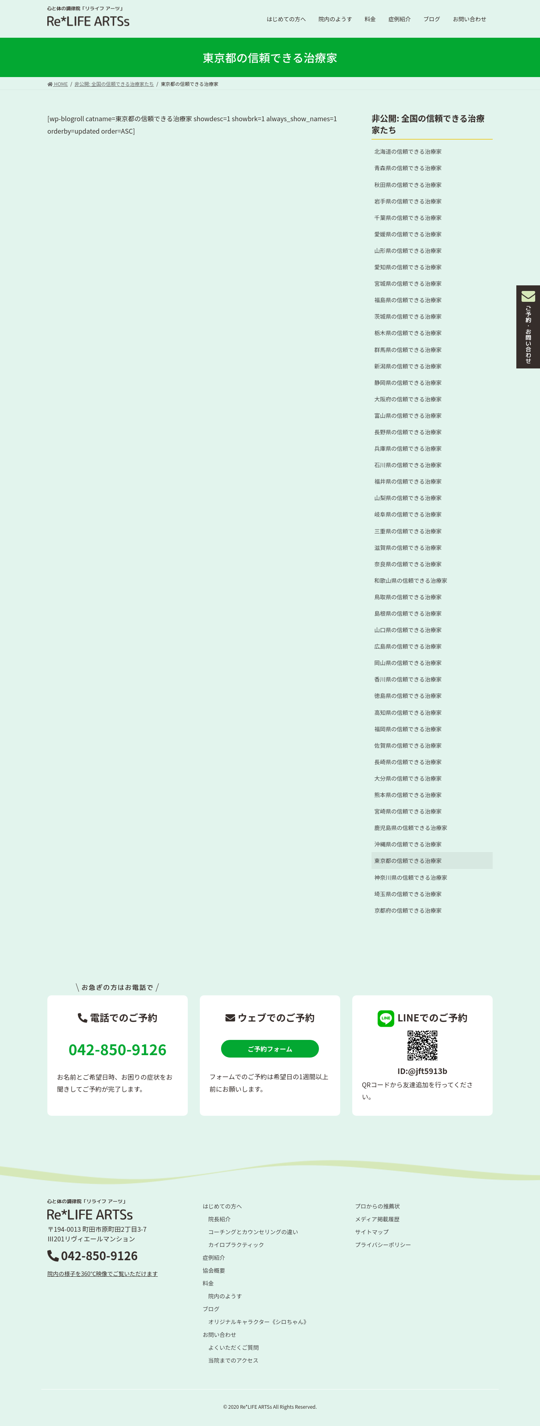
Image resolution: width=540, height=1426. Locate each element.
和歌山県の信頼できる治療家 (410, 580)
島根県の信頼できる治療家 (408, 613)
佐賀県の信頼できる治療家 (408, 745)
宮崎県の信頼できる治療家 (408, 811)
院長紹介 (219, 1219)
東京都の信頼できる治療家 (408, 860)
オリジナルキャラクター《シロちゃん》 (258, 1322)
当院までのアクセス (233, 1360)
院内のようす (225, 1296)
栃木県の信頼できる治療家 (408, 333)
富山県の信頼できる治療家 (408, 415)
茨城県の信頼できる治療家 (408, 316)
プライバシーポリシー (383, 1245)
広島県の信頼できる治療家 (408, 646)
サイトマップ (372, 1232)
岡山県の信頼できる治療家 (408, 663)
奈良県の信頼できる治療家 (408, 564)
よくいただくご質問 (233, 1347)
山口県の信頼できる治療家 (408, 630)
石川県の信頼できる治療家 (408, 465)
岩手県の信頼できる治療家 (408, 201)
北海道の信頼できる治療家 (408, 151)
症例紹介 (214, 1257)
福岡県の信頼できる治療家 (408, 729)
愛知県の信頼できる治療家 (408, 267)
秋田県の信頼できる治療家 (408, 185)
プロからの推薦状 (377, 1206)
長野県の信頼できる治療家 (408, 432)
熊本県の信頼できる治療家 (408, 795)
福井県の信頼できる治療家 (408, 481)
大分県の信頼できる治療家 (408, 778)
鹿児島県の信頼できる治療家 (410, 828)
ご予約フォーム (270, 1049)
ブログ (211, 1309)
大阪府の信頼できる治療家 (408, 399)
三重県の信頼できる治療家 (408, 531)
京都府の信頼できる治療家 (408, 910)
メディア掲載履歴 (377, 1219)
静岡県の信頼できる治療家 (408, 382)
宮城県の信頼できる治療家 (408, 283)
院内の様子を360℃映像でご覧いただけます (102, 1273)
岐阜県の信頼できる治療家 (408, 514)
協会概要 (214, 1270)
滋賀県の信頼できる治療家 (408, 547)
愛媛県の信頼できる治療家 (408, 234)
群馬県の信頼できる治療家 (408, 350)
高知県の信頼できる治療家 (408, 712)
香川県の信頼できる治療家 (408, 679)
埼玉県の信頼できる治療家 (408, 894)
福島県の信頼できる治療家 (408, 300)
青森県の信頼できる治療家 (408, 168)
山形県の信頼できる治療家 (408, 250)
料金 (208, 1283)
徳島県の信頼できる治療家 (408, 696)
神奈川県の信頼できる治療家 (410, 877)
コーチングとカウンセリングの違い (253, 1232)
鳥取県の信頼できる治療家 (408, 597)
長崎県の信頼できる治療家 (408, 762)
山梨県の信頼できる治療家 (408, 498)
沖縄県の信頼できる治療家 (408, 844)
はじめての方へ (222, 1206)
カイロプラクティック (236, 1245)
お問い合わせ (219, 1334)
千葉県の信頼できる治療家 (408, 218)
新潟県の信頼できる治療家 (408, 366)
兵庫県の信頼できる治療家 (408, 448)
